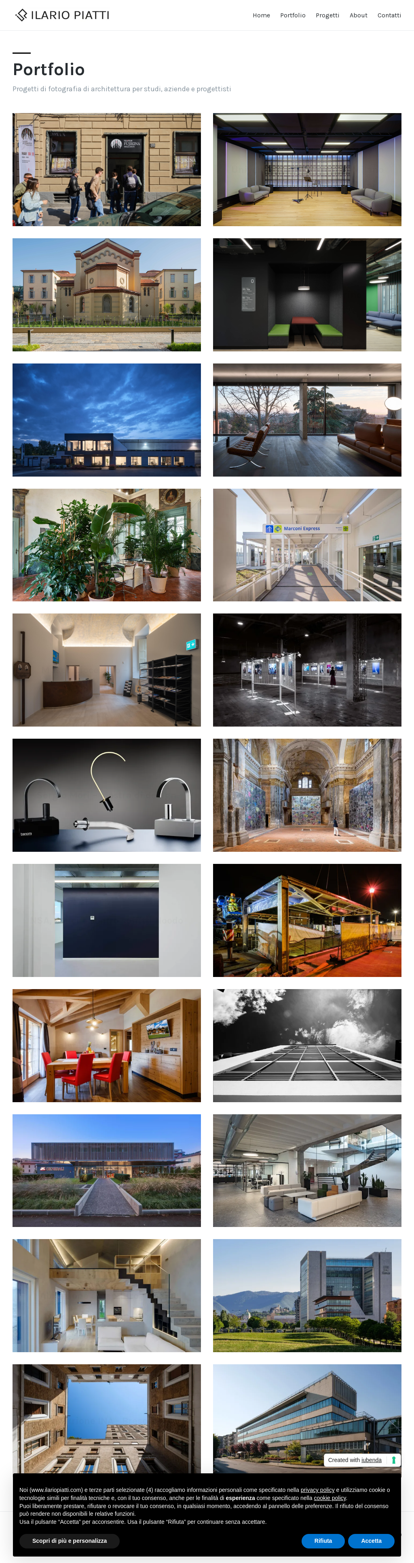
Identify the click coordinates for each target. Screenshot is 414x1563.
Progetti (328, 15)
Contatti (389, 15)
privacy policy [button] (318, 1490)
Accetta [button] (371, 1541)
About (359, 15)
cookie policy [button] (330, 1498)
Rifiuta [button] (323, 1541)
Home (261, 15)
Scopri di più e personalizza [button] (69, 1541)
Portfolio (293, 15)
